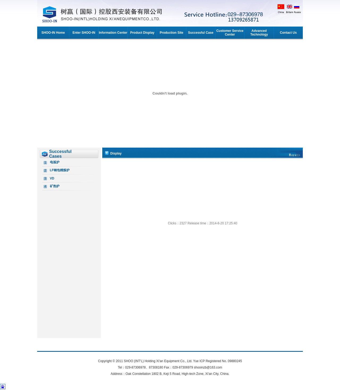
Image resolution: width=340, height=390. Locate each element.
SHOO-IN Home (53, 33)
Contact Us (288, 33)
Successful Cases (60, 153)
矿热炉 (55, 186)
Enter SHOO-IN (84, 33)
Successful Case (200, 33)
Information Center (113, 33)
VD (52, 178)
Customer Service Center (229, 32)
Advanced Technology (259, 32)
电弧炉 (55, 162)
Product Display (142, 33)
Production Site (171, 33)
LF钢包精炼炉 (60, 170)
